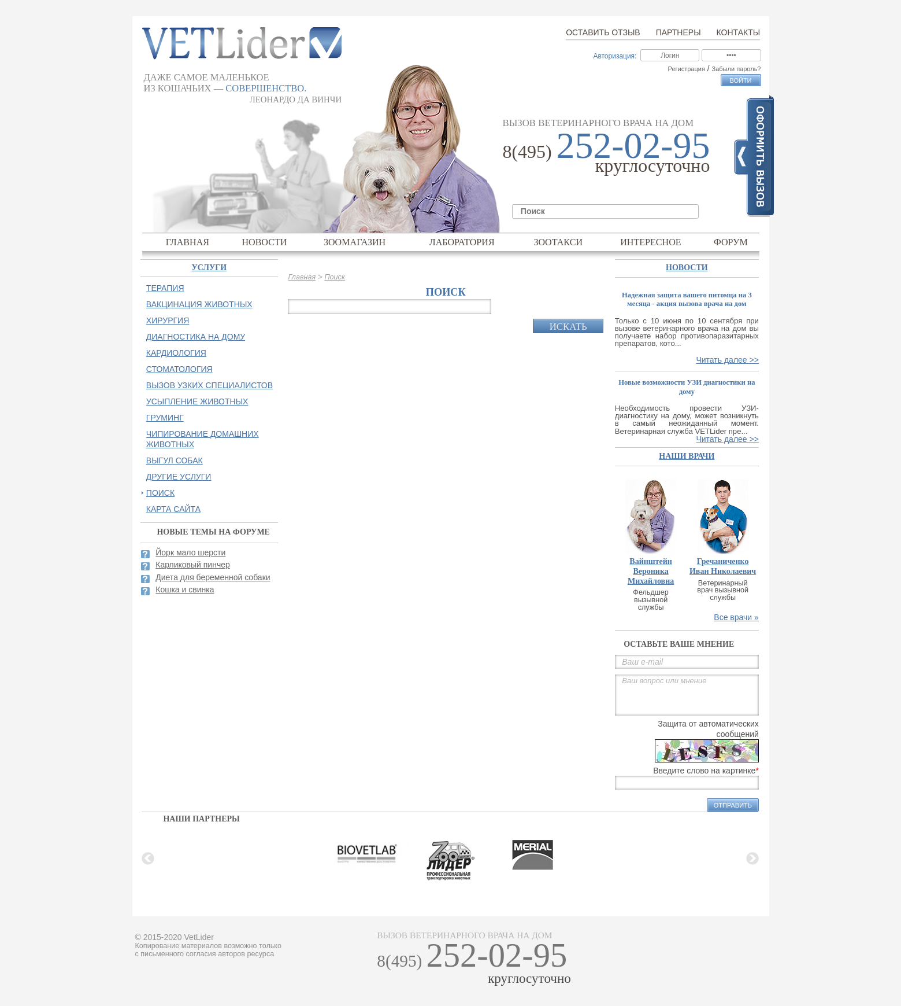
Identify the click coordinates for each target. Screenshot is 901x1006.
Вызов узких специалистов (209, 385)
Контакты (739, 32)
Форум (731, 242)
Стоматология (179, 369)
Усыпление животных (197, 401)
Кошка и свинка (184, 589)
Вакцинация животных (199, 304)
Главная (187, 242)
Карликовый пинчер (192, 564)
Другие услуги (179, 476)
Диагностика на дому (195, 336)
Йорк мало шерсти (190, 552)
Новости (264, 242)
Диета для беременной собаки (212, 577)
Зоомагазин (354, 242)
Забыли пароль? (736, 68)
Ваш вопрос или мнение (687, 695)
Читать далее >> (727, 359)
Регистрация (686, 68)
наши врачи (686, 456)
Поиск (334, 277)
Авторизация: (614, 56)
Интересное (650, 242)
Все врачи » (736, 617)
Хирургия (167, 320)
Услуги (209, 267)
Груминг (165, 417)
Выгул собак (174, 460)
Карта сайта (173, 509)
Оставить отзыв (603, 32)
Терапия (165, 288)
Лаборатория (462, 242)
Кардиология (176, 353)
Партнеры (678, 32)
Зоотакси (558, 242)
